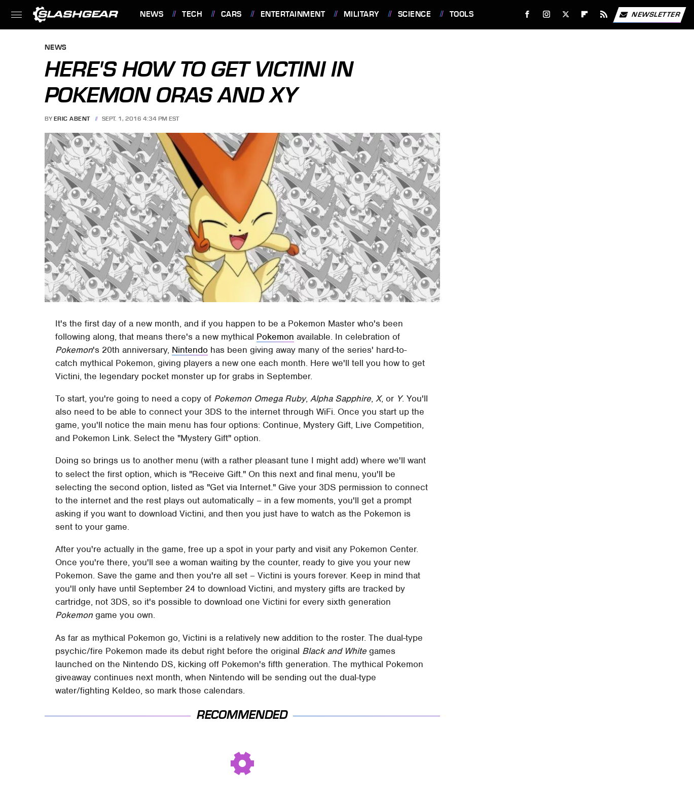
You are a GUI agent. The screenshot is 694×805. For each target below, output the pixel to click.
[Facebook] (527, 14)
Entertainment (293, 14)
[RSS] (604, 14)
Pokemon (275, 336)
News (151, 14)
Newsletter (649, 14)
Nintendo (190, 349)
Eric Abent (72, 118)
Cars (231, 14)
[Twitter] (565, 14)
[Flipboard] (584, 14)
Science (414, 14)
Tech (192, 14)
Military (361, 14)
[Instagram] (546, 14)
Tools (462, 14)
